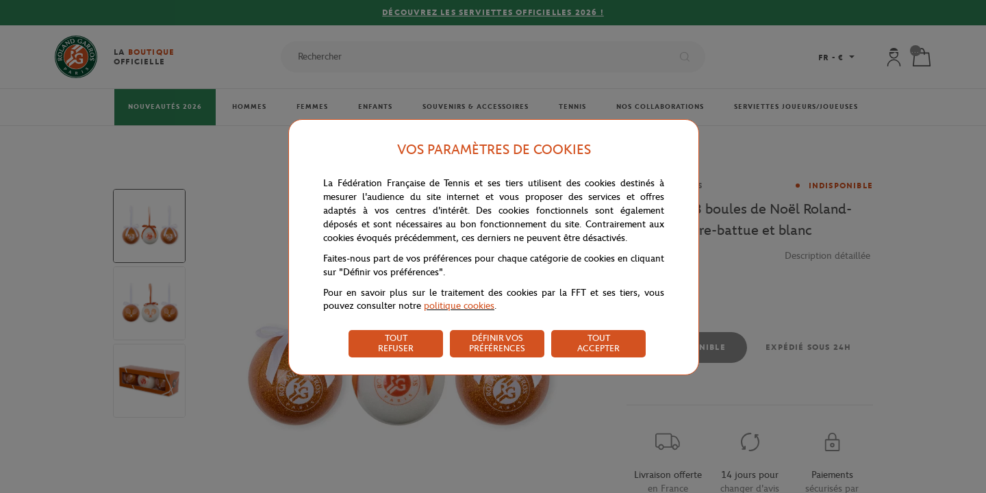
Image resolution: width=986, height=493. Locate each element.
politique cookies (459, 306)
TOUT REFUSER (396, 343)
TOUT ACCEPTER (598, 343)
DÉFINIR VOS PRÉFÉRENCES (497, 343)
